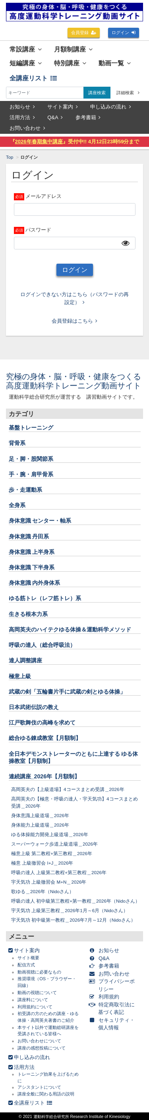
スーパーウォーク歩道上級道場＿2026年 (54, 843)
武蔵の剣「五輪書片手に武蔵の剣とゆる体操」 (67, 691)
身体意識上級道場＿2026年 (40, 815)
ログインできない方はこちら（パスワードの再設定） (74, 298)
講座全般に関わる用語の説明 (45, 1093)
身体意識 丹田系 (29, 536)
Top (9, 157)
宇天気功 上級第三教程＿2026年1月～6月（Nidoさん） (69, 910)
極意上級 (20, 676)
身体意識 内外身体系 (34, 583)
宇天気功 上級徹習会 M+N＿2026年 (49, 881)
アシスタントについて (39, 1087)
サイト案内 (62, 107)
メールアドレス (43, 196)
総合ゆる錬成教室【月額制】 (45, 738)
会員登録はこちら (75, 321)
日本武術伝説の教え (34, 707)
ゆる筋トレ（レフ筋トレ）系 (45, 598)
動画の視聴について (37, 992)
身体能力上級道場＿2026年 (40, 824)
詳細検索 (127, 92)
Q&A (55, 117)
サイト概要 (28, 957)
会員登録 (84, 32)
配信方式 (26, 964)
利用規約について (34, 1006)
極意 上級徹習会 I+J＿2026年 (42, 862)
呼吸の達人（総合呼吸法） (42, 645)
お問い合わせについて (39, 1040)
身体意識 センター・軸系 (40, 520)
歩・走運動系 (25, 490)
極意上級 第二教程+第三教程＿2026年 (51, 853)
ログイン (124, 32)
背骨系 (17, 443)
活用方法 (22, 117)
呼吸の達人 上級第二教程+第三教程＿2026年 (58, 872)
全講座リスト (33, 78)
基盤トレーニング (31, 427)
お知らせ (22, 107)
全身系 (17, 505)
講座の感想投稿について (41, 1048)
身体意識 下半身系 (32, 567)
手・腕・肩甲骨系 (31, 474)
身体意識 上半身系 (32, 552)
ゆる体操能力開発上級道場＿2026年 (49, 834)
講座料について (32, 999)
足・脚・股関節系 (31, 459)
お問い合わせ (27, 128)
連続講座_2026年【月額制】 (44, 776)
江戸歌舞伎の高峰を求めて (42, 722)
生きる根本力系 (28, 614)
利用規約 (105, 997)
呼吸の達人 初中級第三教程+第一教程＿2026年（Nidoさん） (75, 900)
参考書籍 (88, 117)
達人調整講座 (25, 660)
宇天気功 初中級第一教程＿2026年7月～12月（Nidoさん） (73, 919)
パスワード (38, 230)
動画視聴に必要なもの (39, 972)
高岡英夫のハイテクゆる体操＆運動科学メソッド (70, 629)
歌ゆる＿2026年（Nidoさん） (42, 891)
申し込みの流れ (110, 107)
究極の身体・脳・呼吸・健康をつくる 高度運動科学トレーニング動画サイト (77, 381)
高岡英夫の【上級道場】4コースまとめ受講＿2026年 (67, 789)
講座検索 (97, 92)
